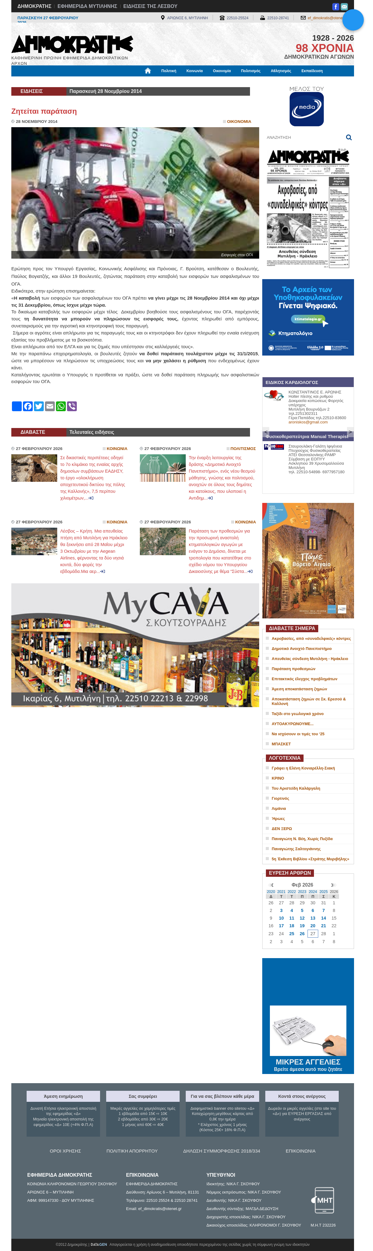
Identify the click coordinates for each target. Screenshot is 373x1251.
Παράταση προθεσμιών (293, 668)
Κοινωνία (194, 71)
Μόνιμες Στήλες (29, 81)
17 (281, 925)
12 (302, 918)
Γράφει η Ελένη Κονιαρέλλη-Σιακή (303, 768)
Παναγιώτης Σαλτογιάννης (296, 849)
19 (302, 925)
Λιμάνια (279, 808)
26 (302, 933)
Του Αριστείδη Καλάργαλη (296, 788)
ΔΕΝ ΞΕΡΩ (282, 828)
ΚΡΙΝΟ (278, 778)
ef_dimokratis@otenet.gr (328, 18)
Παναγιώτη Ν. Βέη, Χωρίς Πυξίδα (302, 838)
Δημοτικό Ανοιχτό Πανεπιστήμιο (302, 648)
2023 (302, 892)
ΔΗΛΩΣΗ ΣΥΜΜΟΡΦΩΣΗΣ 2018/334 (221, 1150)
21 (323, 925)
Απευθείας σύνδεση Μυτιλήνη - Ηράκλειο (310, 658)
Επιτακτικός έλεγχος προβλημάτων (305, 679)
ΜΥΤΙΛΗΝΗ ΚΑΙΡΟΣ (308, 983)
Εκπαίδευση (312, 71)
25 (291, 933)
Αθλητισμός (281, 71)
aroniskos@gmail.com (308, 422)
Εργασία (60, 81)
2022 (292, 892)
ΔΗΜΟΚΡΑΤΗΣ (34, 6)
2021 (281, 892)
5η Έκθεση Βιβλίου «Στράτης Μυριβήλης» (310, 859)
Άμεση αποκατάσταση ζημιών (299, 689)
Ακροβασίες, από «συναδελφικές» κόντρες (311, 638)
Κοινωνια (117, 448)
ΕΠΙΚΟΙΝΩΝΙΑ (300, 1150)
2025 (323, 892)
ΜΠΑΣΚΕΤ (281, 744)
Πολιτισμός (251, 71)
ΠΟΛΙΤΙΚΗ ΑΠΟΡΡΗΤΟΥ (132, 1150)
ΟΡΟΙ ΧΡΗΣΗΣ (65, 1150)
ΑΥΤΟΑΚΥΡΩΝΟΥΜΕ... (293, 723)
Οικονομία (222, 71)
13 (312, 918)
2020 (271, 892)
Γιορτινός (280, 798)
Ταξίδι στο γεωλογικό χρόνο (298, 713)
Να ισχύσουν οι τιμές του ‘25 (298, 734)
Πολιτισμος (243, 448)
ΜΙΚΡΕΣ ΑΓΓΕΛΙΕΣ (308, 1060)
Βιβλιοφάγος (89, 81)
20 (312, 925)
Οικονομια (239, 121)
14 (323, 918)
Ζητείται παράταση (44, 111)
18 (291, 925)
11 (291, 918)
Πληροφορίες (188, 81)
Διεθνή (161, 81)
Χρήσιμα (137, 81)
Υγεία (115, 81)
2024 (313, 892)
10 (281, 918)
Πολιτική (168, 71)
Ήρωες (278, 818)
